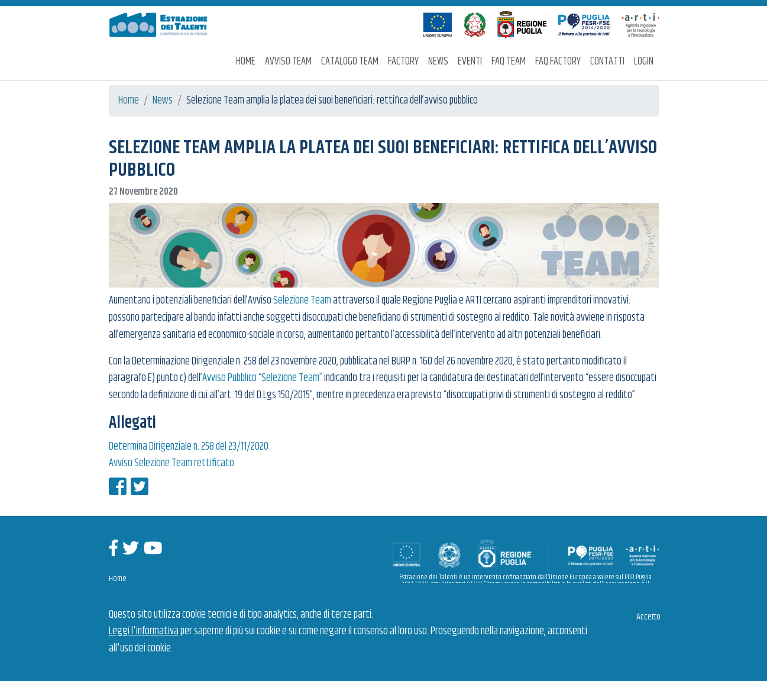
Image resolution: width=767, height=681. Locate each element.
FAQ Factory (558, 61)
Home (245, 61)
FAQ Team (508, 61)
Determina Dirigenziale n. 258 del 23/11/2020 (188, 446)
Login (643, 61)
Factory (403, 61)
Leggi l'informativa (144, 631)
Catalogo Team (349, 61)
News (438, 61)
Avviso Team (288, 61)
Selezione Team (302, 300)
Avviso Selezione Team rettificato (171, 463)
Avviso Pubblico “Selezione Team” (262, 378)
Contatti (607, 61)
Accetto (648, 616)
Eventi (470, 61)
